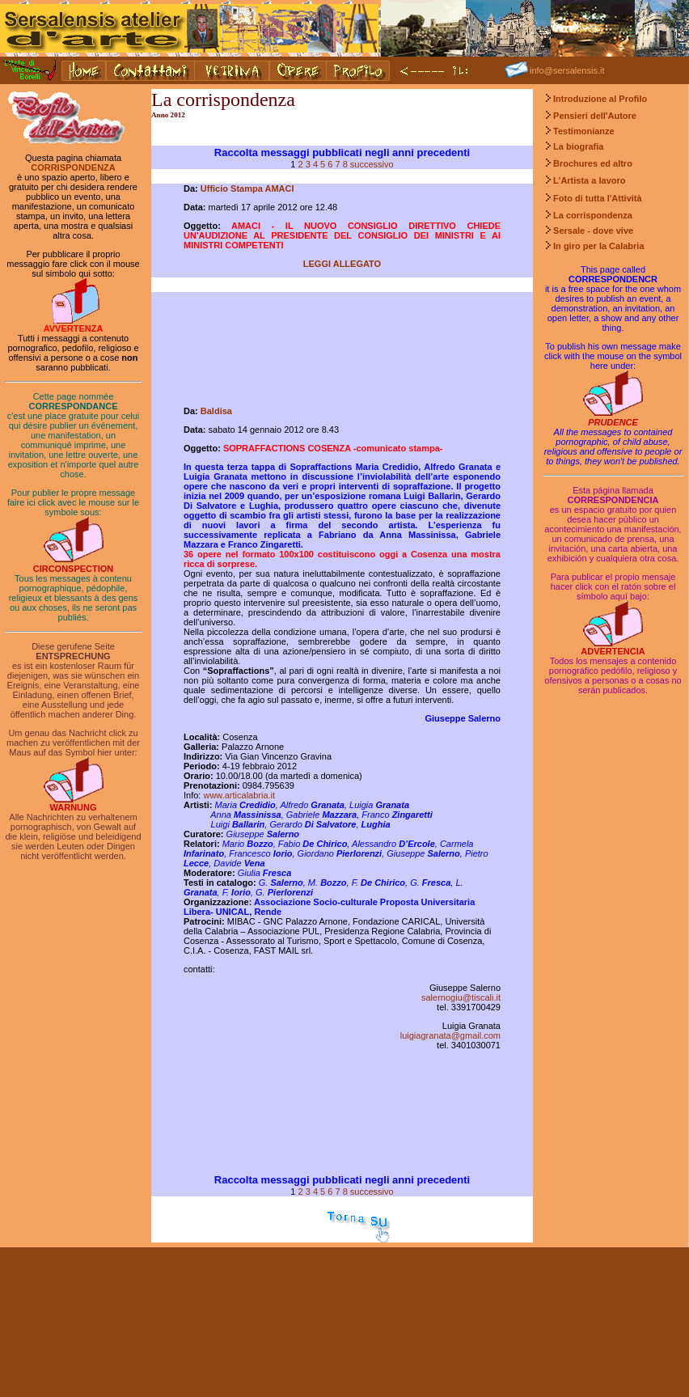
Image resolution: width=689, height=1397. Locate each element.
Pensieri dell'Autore (594, 116)
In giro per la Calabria (598, 246)
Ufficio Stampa (233, 188)
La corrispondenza (592, 215)
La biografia (578, 146)
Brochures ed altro (592, 163)
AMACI (279, 188)
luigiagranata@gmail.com (450, 1035)
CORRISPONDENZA (73, 167)
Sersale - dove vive (593, 230)
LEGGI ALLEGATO (342, 264)
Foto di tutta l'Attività (597, 198)
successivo (372, 164)
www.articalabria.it (239, 795)
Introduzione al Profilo (600, 99)
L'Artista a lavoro (589, 180)
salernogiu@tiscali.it (461, 997)
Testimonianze (584, 131)
